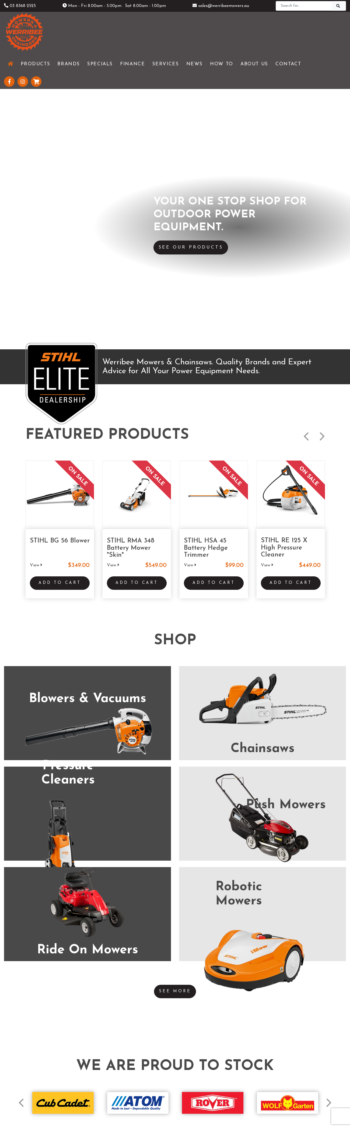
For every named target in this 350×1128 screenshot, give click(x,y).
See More (175, 652)
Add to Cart (59, 244)
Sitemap (218, 1111)
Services (108, 1047)
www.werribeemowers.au (82, 904)
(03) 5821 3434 (283, 893)
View (36, 222)
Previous (306, 93)
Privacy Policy (189, 1111)
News (105, 1056)
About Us (109, 1065)
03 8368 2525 (20, 6)
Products (109, 1038)
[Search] (304, 6)
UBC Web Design (183, 1100)
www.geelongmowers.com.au (191, 896)
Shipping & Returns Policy (146, 1111)
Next (322, 93)
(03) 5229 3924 (179, 885)
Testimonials (112, 1074)
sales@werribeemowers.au (220, 6)
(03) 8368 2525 (74, 893)
